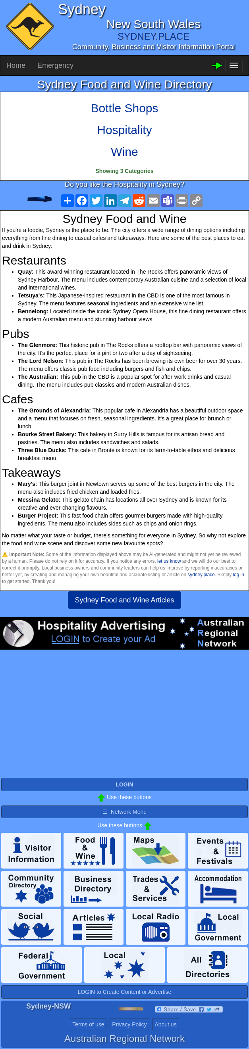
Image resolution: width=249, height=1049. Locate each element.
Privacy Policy (129, 1024)
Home (15, 65)
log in (238, 574)
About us (165, 1024)
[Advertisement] (124, 713)
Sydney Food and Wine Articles (124, 600)
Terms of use (88, 1024)
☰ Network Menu (124, 812)
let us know (169, 561)
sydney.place (201, 574)
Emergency (55, 65)
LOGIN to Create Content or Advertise (125, 992)
